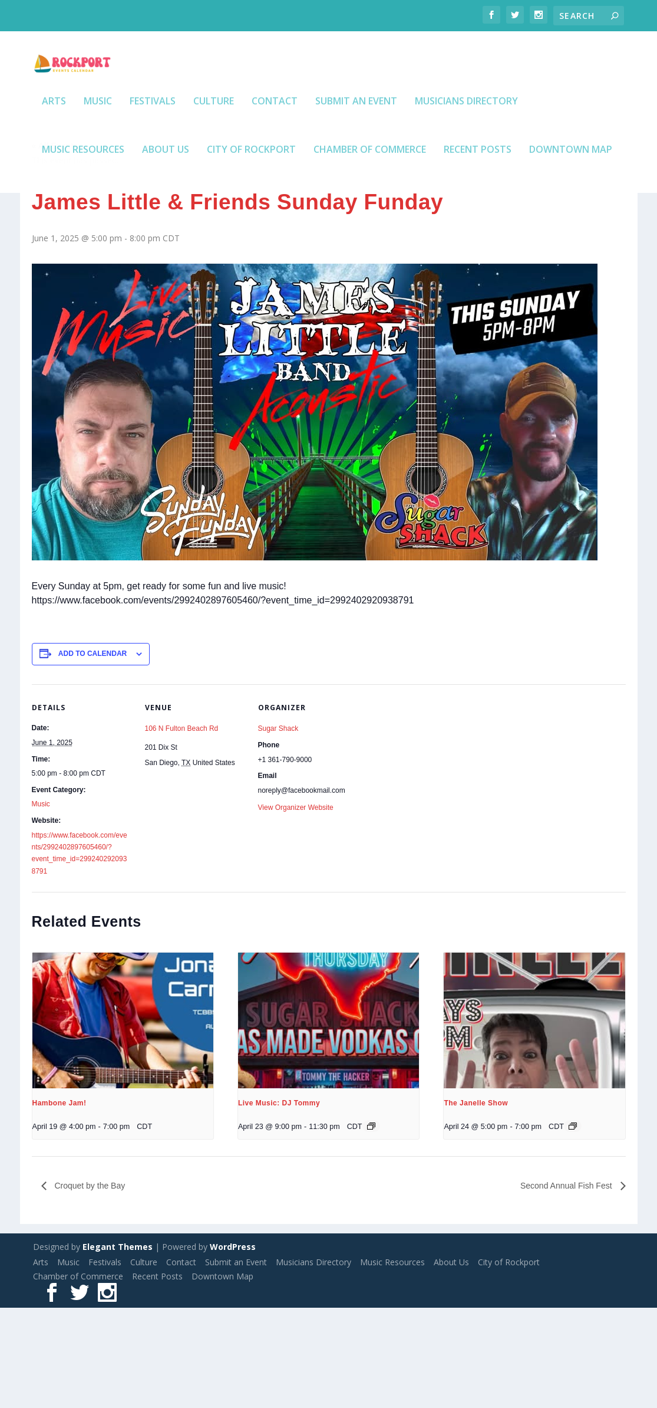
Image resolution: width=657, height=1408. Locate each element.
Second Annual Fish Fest (567, 1286)
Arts (54, 124)
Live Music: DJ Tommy (279, 1203)
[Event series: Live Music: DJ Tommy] (371, 1226)
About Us (165, 172)
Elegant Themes (117, 1347)
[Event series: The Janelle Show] (573, 1226)
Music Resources (83, 172)
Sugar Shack (278, 829)
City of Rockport (251, 172)
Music (98, 124)
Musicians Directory (466, 124)
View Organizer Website (296, 908)
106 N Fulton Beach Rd (182, 829)
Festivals (153, 124)
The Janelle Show (476, 1203)
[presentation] (122, 1121)
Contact (275, 124)
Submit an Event (356, 124)
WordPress (233, 1347)
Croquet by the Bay (89, 1286)
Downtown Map (570, 172)
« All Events (55, 246)
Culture (213, 124)
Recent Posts (477, 172)
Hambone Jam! (59, 1203)
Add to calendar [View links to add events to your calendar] (92, 754)
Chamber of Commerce (369, 172)
